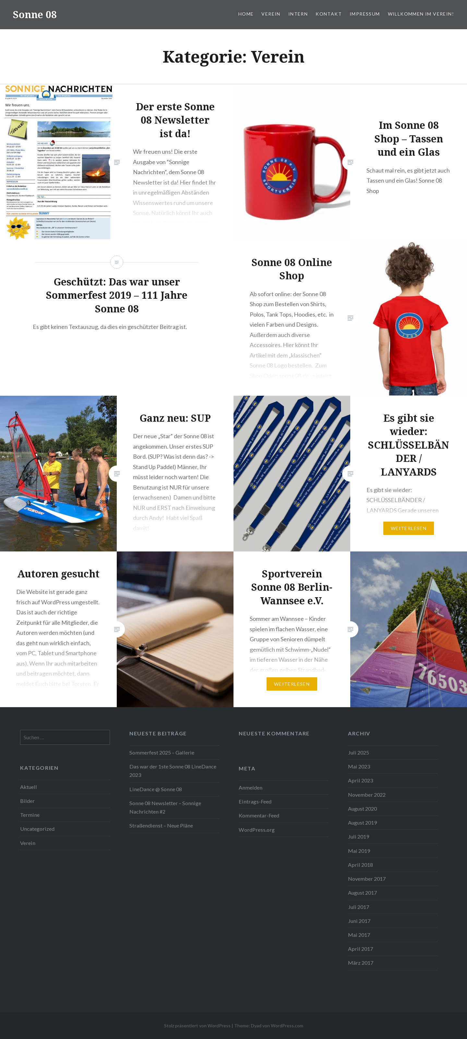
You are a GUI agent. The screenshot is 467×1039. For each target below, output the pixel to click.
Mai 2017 (359, 935)
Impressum (365, 14)
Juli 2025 (358, 752)
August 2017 (362, 892)
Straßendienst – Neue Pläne (161, 825)
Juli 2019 (358, 836)
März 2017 (360, 963)
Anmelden (250, 787)
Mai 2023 (359, 766)
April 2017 (360, 949)
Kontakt (329, 14)
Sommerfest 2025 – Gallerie (161, 752)
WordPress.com (287, 1025)
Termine (30, 815)
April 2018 (360, 865)
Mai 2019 (359, 851)
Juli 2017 (358, 907)
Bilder (27, 801)
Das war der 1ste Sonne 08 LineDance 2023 (172, 770)
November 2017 (367, 879)
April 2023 (360, 780)
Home (246, 14)
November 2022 (367, 794)
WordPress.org (257, 830)
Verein (270, 14)
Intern (298, 14)
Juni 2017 (359, 921)
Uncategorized (37, 829)
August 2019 (362, 822)
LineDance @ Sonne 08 (155, 789)
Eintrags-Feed (255, 801)
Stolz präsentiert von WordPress (197, 1025)
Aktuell (28, 787)
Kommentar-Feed (259, 815)
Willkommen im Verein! (421, 14)
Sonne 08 (35, 14)
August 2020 (362, 808)
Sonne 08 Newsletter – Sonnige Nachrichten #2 (165, 807)
